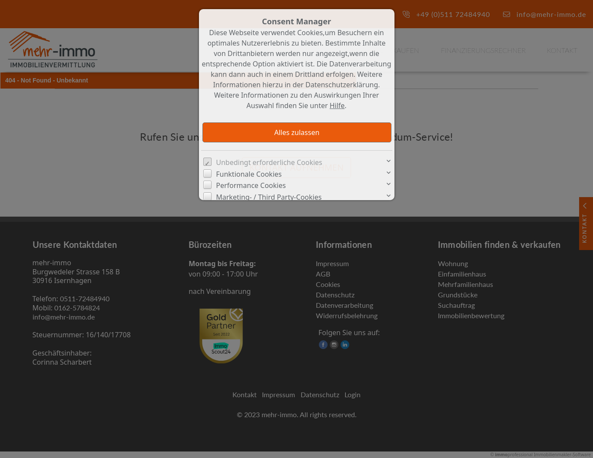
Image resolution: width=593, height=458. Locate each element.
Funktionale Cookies (249, 174)
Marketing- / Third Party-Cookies (268, 197)
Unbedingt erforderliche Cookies (269, 162)
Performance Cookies (251, 185)
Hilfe (337, 105)
